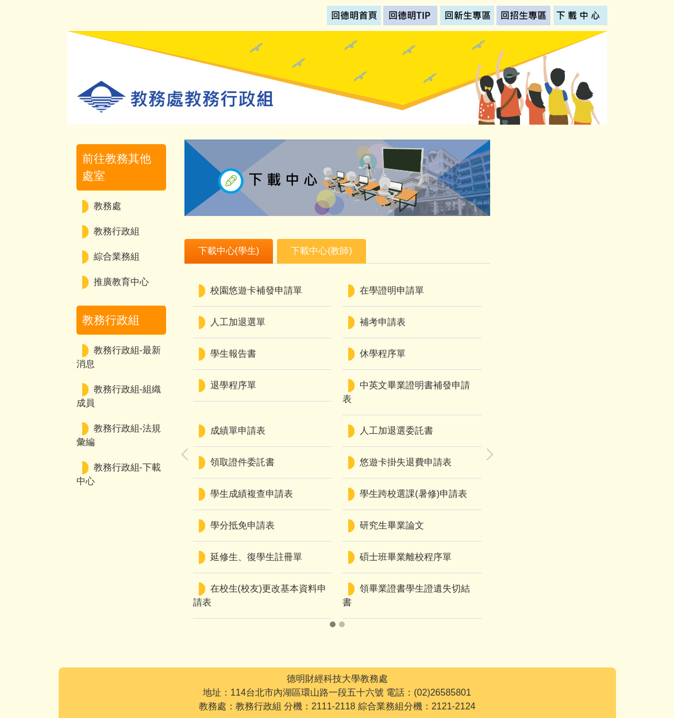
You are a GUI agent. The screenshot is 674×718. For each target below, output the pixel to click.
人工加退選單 (237, 322)
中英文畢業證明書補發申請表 (406, 392)
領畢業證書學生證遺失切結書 (406, 595)
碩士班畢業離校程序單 (406, 557)
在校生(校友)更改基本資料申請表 (260, 595)
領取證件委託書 (242, 462)
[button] (332, 624)
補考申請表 (383, 322)
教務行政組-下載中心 (118, 474)
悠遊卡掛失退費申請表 (406, 462)
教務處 (107, 206)
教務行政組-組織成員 (118, 396)
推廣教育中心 (121, 282)
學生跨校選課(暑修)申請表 (413, 494)
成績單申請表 (237, 430)
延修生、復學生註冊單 (256, 557)
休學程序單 (383, 353)
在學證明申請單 (392, 290)
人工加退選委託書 (396, 430)
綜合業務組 (117, 256)
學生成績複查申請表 (251, 494)
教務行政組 (117, 231)
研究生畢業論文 (392, 525)
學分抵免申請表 (242, 525)
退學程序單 (233, 385)
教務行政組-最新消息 (118, 357)
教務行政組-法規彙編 (118, 435)
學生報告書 (233, 353)
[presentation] (187, 454)
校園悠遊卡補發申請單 (256, 290)
